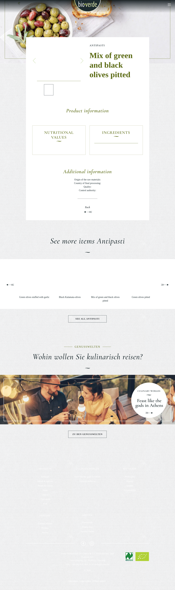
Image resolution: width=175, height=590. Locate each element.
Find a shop (87, 527)
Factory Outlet (87, 531)
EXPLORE (45, 515)
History (130, 481)
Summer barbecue (87, 481)
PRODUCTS (45, 468)
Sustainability (130, 490)
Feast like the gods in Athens (87, 476)
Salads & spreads (45, 481)
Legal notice (85, 581)
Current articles (45, 523)
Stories (45, 532)
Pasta (45, 490)
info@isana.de (102, 564)
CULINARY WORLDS (87, 468)
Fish (45, 503)
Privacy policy (99, 581)
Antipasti (97, 45)
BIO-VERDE (130, 468)
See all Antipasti (88, 319)
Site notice (73, 581)
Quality (130, 485)
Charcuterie (45, 499)
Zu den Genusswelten (87, 434)
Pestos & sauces (45, 485)
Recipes (45, 528)
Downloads (87, 522)
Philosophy (130, 476)
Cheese (45, 494)
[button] (34, 61)
